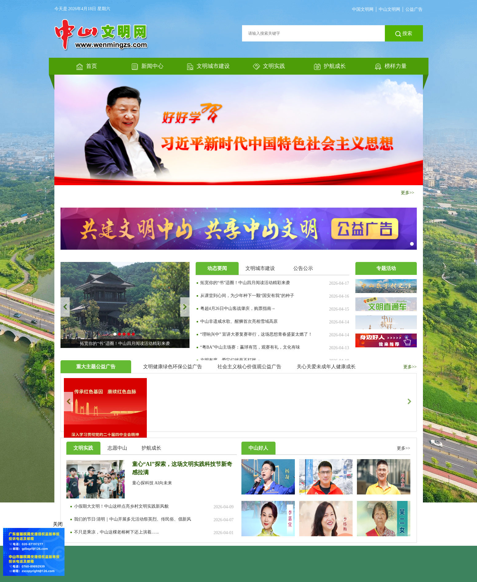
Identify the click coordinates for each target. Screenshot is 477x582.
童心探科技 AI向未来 (152, 483)
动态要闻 (217, 268)
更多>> (407, 192)
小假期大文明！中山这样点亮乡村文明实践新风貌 (121, 506)
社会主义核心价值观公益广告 (249, 366)
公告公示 (303, 268)
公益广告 (414, 9)
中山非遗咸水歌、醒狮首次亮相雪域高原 (239, 321)
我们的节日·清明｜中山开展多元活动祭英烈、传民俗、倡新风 (132, 519)
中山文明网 (389, 9)
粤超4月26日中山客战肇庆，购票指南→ (238, 308)
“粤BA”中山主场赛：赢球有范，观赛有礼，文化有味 (250, 347)
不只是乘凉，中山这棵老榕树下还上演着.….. (116, 532)
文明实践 (83, 448)
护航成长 (151, 448)
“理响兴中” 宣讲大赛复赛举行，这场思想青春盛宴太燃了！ (256, 334)
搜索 (403, 34)
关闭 (58, 524)
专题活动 (386, 268)
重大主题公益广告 (95, 366)
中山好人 (258, 448)
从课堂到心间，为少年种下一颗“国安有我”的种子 (247, 295)
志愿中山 (117, 448)
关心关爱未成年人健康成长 (326, 366)
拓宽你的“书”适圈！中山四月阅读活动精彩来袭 (245, 282)
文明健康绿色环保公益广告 (172, 366)
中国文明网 (362, 9)
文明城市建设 (260, 268)
